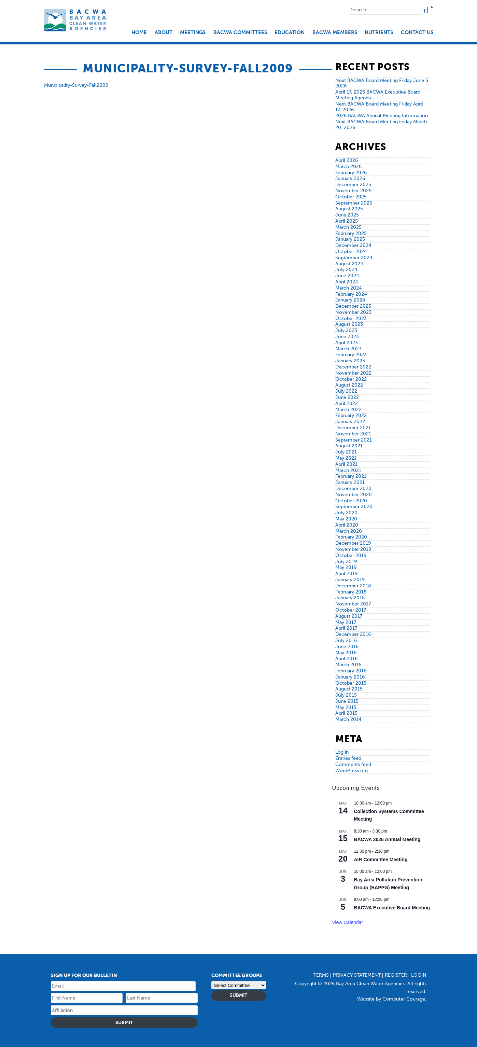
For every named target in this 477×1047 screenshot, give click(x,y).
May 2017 (345, 622)
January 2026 (350, 178)
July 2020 (346, 513)
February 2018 (351, 592)
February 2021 (350, 476)
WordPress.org (351, 770)
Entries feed (348, 758)
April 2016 (346, 658)
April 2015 (346, 713)
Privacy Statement (357, 975)
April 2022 (346, 403)
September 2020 (354, 506)
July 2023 (346, 330)
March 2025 (348, 227)
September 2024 (353, 258)
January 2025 (350, 239)
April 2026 (346, 160)
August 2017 (348, 616)
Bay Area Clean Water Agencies (76, 20)
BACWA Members (334, 32)
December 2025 (353, 184)
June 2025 (347, 215)
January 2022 (350, 421)
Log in (342, 752)
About (163, 32)
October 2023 (351, 318)
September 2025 (353, 203)
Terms (321, 975)
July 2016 (346, 640)
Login (418, 975)
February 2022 (351, 415)
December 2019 (353, 543)
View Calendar (347, 922)
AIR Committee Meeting (380, 859)
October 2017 (350, 610)
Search (431, 7)
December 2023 (353, 306)
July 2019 (346, 561)
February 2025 (351, 233)
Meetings (193, 32)
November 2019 (353, 549)
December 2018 (353, 586)
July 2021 (346, 452)
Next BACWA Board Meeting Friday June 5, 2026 (382, 83)
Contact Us (417, 32)
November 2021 (353, 434)
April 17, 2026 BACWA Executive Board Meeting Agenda (377, 95)
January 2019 (350, 580)
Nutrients (379, 32)
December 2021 (353, 428)
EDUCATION (290, 32)
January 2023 (350, 361)
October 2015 (350, 683)
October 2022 (351, 379)
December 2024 (353, 245)
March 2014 (348, 719)
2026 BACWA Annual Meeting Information (381, 115)
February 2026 (351, 173)
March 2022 (348, 410)
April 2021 (346, 464)
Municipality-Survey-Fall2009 (76, 85)
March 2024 (348, 288)
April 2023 (346, 343)
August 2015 (349, 689)
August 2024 (349, 264)
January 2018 (350, 598)
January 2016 (350, 677)
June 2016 (347, 647)
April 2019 (346, 573)
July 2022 (346, 391)
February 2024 (351, 294)
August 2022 (349, 385)
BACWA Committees (240, 32)
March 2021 (348, 470)
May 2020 (346, 519)
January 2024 (350, 300)
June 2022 (347, 397)
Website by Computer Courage (391, 999)
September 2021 (353, 440)
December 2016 (353, 634)
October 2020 (351, 501)
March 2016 (348, 665)
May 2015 (345, 707)
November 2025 (353, 191)
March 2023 (348, 349)
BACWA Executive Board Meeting (392, 907)
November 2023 (353, 312)
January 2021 (350, 482)
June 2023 (347, 336)
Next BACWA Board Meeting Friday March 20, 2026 (381, 124)
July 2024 (346, 270)
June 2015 (347, 701)
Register (396, 975)
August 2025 (349, 209)
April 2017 (346, 628)
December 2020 (353, 488)
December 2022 (353, 367)
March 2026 (348, 166)
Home (139, 32)
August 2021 (349, 446)
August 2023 (349, 324)
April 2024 (346, 282)
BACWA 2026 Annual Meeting (387, 839)
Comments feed (353, 764)
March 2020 (348, 531)
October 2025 (351, 197)
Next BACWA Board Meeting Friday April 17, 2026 (379, 107)
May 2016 (345, 653)
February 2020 (351, 537)
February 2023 (351, 355)
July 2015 (346, 695)
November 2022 (353, 373)
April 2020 (346, 525)
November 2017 (353, 604)
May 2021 (345, 458)
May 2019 (345, 567)
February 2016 (350, 671)
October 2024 (351, 251)
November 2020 (353, 495)
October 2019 (350, 555)
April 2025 (346, 221)
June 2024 (347, 276)
